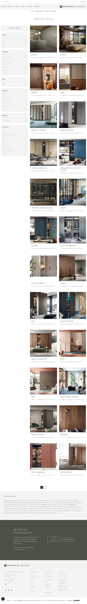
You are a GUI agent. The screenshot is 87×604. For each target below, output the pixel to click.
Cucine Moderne (63, 574)
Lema (3, 43)
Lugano (4, 140)
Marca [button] (4, 35)
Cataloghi (30, 6)
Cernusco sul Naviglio (8, 135)
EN (76, 1)
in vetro (4, 73)
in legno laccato (6, 62)
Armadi (47, 11)
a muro (4, 93)
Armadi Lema (53, 11)
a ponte (4, 96)
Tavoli (32, 581)
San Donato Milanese (7, 150)
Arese (3, 129)
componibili (5, 104)
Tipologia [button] (5, 90)
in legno (4, 59)
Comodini (47, 584)
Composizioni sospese (50, 572)
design (4, 81)
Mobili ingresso (48, 576)
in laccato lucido (6, 54)
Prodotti (10, 6)
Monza (4, 145)
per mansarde (6, 106)
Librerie (32, 574)
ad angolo (5, 98)
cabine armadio (6, 101)
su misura (4, 109)
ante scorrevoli (6, 120)
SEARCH (5, 2)
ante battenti (5, 118)
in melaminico (5, 67)
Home (32, 11)
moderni (4, 84)
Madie (32, 578)
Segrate (4, 153)
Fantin (4, 40)
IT (73, 1)
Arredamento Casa (39, 11)
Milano (4, 143)
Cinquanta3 (5, 37)
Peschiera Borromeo (7, 148)
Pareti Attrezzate (34, 576)
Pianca (4, 45)
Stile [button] (3, 79)
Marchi (23, 6)
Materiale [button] (5, 52)
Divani (32, 589)
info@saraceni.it (67, 539)
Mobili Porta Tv (48, 574)
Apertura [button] (4, 115)
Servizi (4, 6)
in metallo (4, 70)
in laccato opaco (6, 57)
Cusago (4, 137)
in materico (5, 65)
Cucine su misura (63, 576)
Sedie (32, 583)
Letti (46, 582)
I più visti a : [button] (5, 127)
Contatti (37, 6)
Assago (4, 132)
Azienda (17, 6)
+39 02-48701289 (53, 539)
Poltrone (33, 591)
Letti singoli (47, 587)
